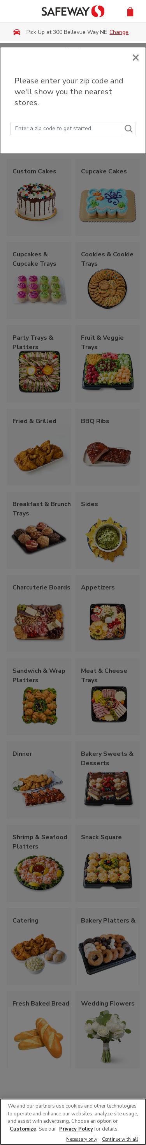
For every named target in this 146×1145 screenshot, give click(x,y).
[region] (73, 1122)
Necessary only (81, 1139)
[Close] (135, 57)
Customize (23, 1129)
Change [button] (118, 32)
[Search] (128, 128)
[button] (130, 11)
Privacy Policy (76, 1129)
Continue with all (120, 1139)
